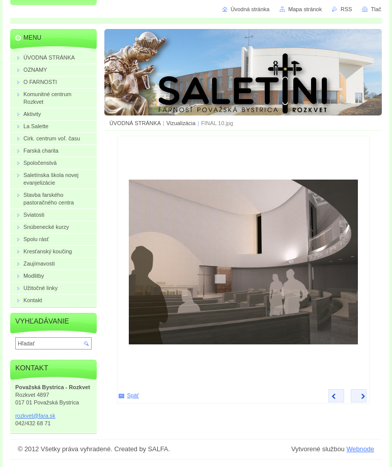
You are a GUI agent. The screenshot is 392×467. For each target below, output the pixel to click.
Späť (133, 395)
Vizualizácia (180, 123)
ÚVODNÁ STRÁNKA (135, 123)
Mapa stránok (305, 9)
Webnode (360, 449)
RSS (346, 9)
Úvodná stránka (250, 9)
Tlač (376, 9)
